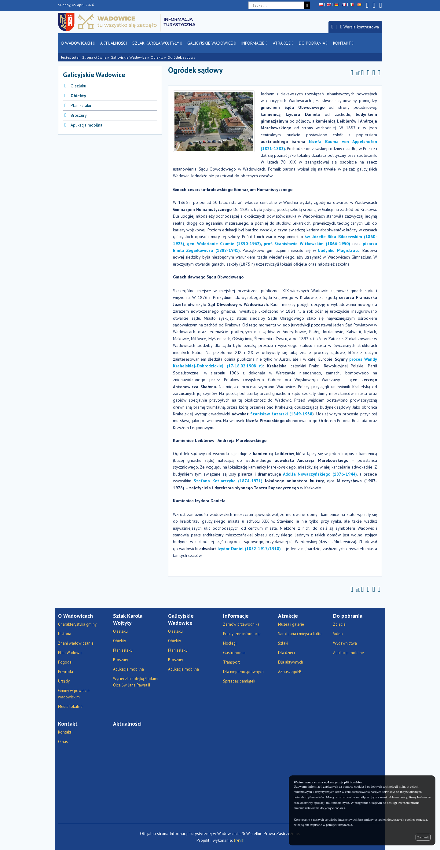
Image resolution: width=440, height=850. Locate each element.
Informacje (254, 43)
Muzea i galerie (291, 624)
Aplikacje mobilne (348, 652)
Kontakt (343, 43)
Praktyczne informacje (242, 633)
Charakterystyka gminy (77, 624)
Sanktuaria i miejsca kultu (299, 633)
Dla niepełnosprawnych (243, 671)
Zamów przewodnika (241, 624)
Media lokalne (70, 706)
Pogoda (65, 662)
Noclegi (230, 643)
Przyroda (65, 671)
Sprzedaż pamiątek (239, 681)
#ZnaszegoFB (290, 671)
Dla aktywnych (290, 662)
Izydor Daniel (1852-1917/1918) (249, 548)
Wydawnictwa (345, 643)
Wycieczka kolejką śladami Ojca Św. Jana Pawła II (135, 682)
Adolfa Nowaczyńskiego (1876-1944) (320, 474)
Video (338, 633)
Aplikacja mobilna (86, 125)
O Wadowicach (78, 43)
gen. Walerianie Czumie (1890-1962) (224, 243)
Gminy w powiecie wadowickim (74, 694)
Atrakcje (283, 43)
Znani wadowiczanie (76, 643)
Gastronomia (234, 652)
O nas (63, 741)
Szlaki (283, 643)
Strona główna (94, 57)
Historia (64, 633)
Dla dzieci (286, 652)
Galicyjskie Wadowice (211, 43)
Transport (231, 662)
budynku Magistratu (338, 250)
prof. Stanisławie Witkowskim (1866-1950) (307, 243)
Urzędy (64, 681)
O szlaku (78, 86)
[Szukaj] (307, 5)
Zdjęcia (339, 624)
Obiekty (157, 57)
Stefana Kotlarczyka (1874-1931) (228, 481)
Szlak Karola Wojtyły (157, 43)
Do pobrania (313, 43)
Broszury (79, 115)
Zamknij (423, 837)
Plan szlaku (81, 105)
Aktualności (113, 43)
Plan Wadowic (70, 652)
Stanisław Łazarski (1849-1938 (281, 414)
